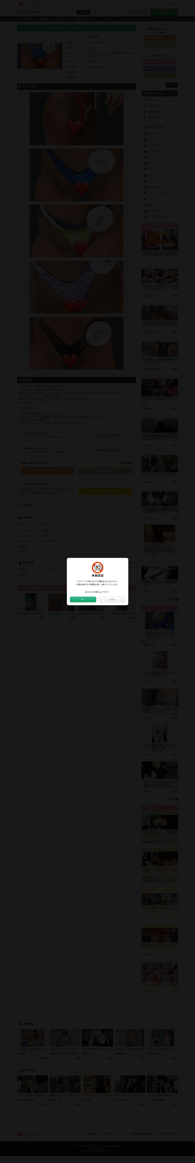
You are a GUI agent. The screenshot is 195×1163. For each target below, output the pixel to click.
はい (83, 599)
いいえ (112, 599)
